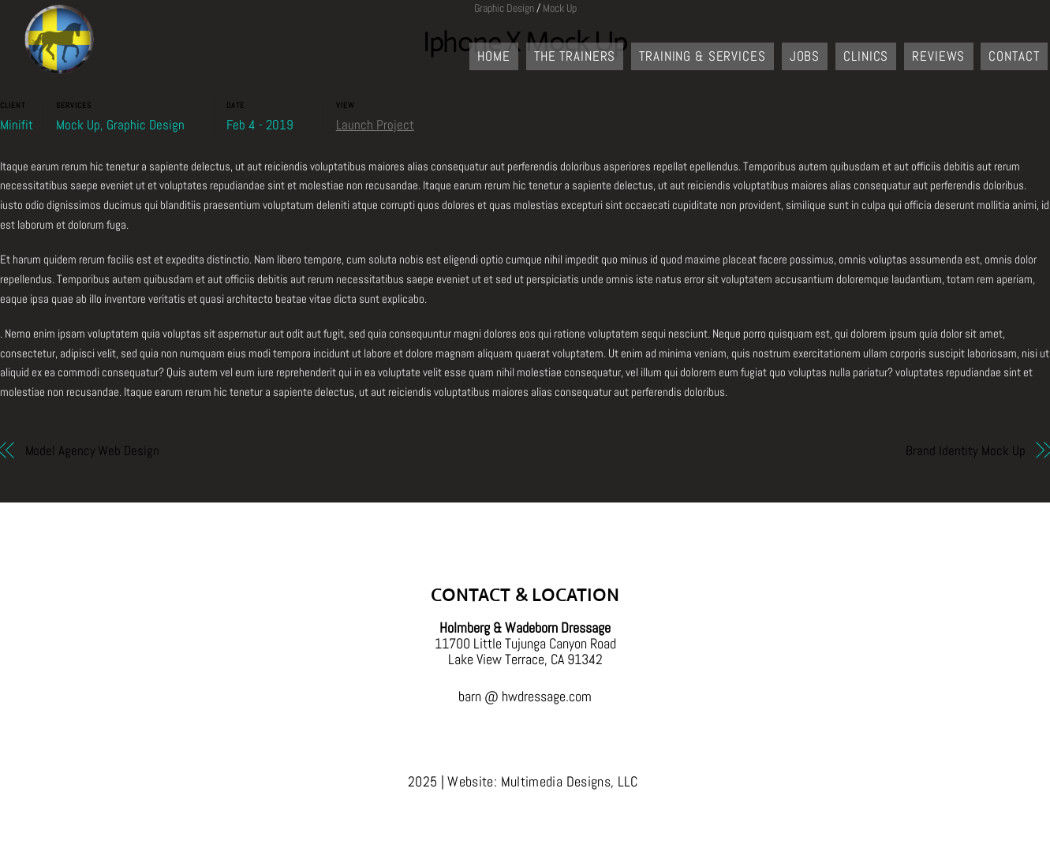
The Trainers (574, 56)
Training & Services (702, 56)
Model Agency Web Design (92, 450)
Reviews (938, 56)
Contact (1013, 56)
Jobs (805, 56)
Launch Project (375, 125)
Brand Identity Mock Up (965, 450)
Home (493, 56)
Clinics (865, 56)
